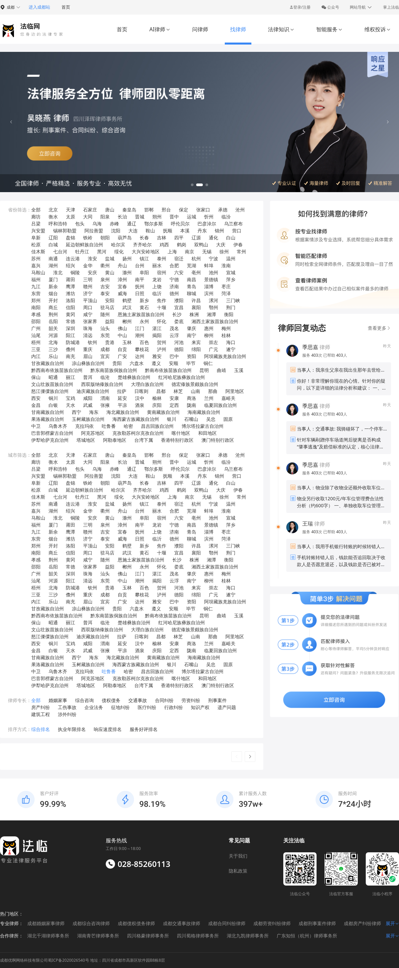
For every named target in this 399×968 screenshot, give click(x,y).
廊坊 (36, 216)
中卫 (36, 426)
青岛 (191, 286)
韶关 (53, 328)
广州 (36, 328)
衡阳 (228, 314)
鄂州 (213, 307)
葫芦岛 (125, 237)
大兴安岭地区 (146, 251)
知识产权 (200, 707)
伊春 (238, 244)
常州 (241, 251)
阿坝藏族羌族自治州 (225, 356)
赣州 (87, 286)
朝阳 (105, 237)
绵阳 (196, 349)
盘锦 (70, 237)
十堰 (161, 307)
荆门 (230, 307)
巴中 (174, 356)
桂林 (226, 335)
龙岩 (157, 279)
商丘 (53, 307)
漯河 (213, 300)
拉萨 (121, 391)
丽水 (157, 265)
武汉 (127, 307)
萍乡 (230, 279)
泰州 (161, 258)
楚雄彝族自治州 (134, 377)
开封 (53, 300)
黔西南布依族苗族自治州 (56, 370)
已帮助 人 (335, 355)
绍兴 (70, 265)
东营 (36, 293)
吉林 (161, 237)
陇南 (191, 405)
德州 (174, 293)
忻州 (208, 216)
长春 (144, 237)
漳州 (122, 279)
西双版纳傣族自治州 (102, 384)
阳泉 (105, 216)
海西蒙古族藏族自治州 (135, 419)
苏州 (36, 258)
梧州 (36, 342)
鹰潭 (70, 286)
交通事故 (137, 700)
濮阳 (179, 300)
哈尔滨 (118, 244)
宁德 (174, 279)
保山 (36, 377)
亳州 (196, 272)
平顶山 (90, 300)
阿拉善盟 (93, 230)
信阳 (70, 307)
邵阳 (36, 321)
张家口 (203, 209)
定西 (174, 405)
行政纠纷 (173, 707)
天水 (70, 405)
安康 (174, 398)
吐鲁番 (109, 426)
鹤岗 (181, 244)
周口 (87, 307)
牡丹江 (82, 251)
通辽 (131, 223)
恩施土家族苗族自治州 (141, 314)
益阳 (109, 321)
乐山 (53, 356)
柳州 (208, 335)
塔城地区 (85, 440)
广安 (122, 356)
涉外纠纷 (67, 714)
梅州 (226, 328)
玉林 (127, 342)
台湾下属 (143, 440)
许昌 (196, 300)
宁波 (213, 258)
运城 (191, 216)
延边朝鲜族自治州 (84, 244)
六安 (179, 272)
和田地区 (207, 433)
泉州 (105, 279)
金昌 (36, 405)
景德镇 (211, 279)
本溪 (185, 230)
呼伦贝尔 (180, 223)
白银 (53, 405)
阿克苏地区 (92, 433)
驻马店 (107, 307)
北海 (53, 342)
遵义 (156, 363)
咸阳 (87, 398)
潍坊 (70, 293)
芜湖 (191, 265)
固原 (228, 419)
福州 (36, 279)
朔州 (157, 216)
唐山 (109, 209)
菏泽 (226, 293)
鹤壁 (127, 300)
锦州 (219, 230)
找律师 (238, 29)
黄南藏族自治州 (163, 412)
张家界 (90, 321)
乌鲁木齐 (58, 426)
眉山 (87, 356)
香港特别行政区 (177, 440)
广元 (213, 349)
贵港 (109, 342)
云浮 (174, 335)
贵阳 (117, 363)
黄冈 (70, 314)
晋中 (174, 216)
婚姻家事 (58, 700)
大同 (87, 216)
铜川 (53, 398)
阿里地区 (234, 391)
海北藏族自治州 (122, 412)
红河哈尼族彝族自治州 (181, 377)
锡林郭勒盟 (64, 230)
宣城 (230, 272)
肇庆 (191, 328)
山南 (195, 391)
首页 (66, 7)
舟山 (122, 265)
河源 (53, 335)
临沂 (157, 293)
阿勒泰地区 (114, 440)
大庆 (220, 244)
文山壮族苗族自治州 (52, 384)
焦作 (161, 300)
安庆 (92, 272)
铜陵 (75, 272)
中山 (122, 335)
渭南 (105, 398)
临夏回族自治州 (220, 405)
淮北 (58, 272)
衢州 (105, 265)
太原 (70, 216)
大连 (133, 230)
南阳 (36, 307)
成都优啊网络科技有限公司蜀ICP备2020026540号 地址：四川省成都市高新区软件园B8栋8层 (82, 960)
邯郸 (149, 209)
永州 (144, 321)
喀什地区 (181, 433)
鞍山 (150, 230)
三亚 (36, 349)
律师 (316, 347)
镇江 (144, 258)
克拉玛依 (84, 426)
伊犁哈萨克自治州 (49, 440)
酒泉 (139, 405)
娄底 (179, 321)
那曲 (212, 391)
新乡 (144, 300)
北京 (53, 209)
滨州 (208, 293)
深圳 (70, 328)
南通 (53, 258)
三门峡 (233, 300)
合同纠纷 (164, 700)
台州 (139, 265)
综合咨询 (84, 700)
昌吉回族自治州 (157, 426)
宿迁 (179, 258)
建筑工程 (40, 714)
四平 (179, 237)
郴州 (127, 321)
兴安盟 (38, 230)
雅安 (157, 356)
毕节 (191, 363)
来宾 (196, 342)
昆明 (204, 370)
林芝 (178, 391)
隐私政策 (238, 871)
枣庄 (226, 286)
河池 (179, 342)
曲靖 (221, 370)
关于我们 (238, 856)
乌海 (97, 223)
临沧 (105, 377)
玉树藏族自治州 (88, 419)
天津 (70, 209)
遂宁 (230, 349)
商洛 (191, 398)
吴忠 (210, 419)
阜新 (36, 237)
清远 (87, 335)
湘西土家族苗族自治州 (215, 321)
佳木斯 (38, 251)
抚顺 (167, 230)
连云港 (73, 258)
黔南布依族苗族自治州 (168, 370)
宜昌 (179, 307)
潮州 (139, 335)
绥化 (119, 251)
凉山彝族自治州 (88, 363)
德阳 (179, 349)
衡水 (53, 216)
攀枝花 (142, 349)
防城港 (73, 342)
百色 (144, 342)
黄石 (144, 307)
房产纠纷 (40, 707)
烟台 (53, 293)
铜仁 (208, 363)
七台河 (60, 251)
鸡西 (164, 244)
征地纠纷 (120, 707)
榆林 (157, 398)
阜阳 (144, 272)
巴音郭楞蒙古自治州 (52, 433)
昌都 (161, 391)
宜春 (122, 286)
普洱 (87, 377)
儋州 (70, 349)
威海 (122, 293)
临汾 (226, 216)
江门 (139, 328)
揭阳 (157, 335)
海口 (230, 342)
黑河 (101, 251)
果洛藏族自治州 (47, 419)
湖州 (53, 265)
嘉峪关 (228, 398)
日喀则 (141, 391)
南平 (139, 279)
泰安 (105, 293)
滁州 (127, 272)
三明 (87, 279)
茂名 (174, 328)
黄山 (109, 272)
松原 (36, 244)
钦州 (92, 342)
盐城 (109, 258)
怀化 (161, 321)
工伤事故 (67, 707)
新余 (53, 286)
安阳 (109, 300)
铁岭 (87, 237)
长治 (122, 216)
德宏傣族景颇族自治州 (195, 384)
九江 (36, 286)
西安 (36, 398)
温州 (230, 258)
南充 (70, 356)
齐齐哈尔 (142, 244)
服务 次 (312, 355)
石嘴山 (191, 419)
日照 (139, 293)
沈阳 (115, 230)
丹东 (202, 230)
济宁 (87, 293)
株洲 (194, 314)
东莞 (105, 335)
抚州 (139, 286)
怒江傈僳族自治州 (49, 391)
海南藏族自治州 (204, 412)
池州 (213, 272)
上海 (172, 251)
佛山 (122, 328)
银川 (171, 419)
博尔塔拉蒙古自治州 (202, 426)
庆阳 (157, 405)
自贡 (122, 349)
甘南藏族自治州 (47, 412)
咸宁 (87, 314)
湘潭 (211, 314)
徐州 (224, 251)
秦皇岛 (129, 209)
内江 (36, 356)
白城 (53, 244)
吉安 (105, 286)
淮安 (92, 258)
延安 (122, 398)
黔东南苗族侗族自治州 (113, 370)
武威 (87, 405)
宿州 (161, 272)
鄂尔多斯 (153, 223)
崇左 (213, 342)
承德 (222, 209)
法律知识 (281, 29)
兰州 (208, 398)
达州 (139, 356)
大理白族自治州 (147, 384)
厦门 (53, 279)
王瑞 (307, 523)
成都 (105, 349)
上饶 (157, 286)
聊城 (191, 293)
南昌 (191, 279)
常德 (70, 321)
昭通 (53, 377)
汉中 (139, 398)
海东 (93, 412)
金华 (87, 265)
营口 (236, 230)
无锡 (206, 251)
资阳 (191, 356)
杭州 (196, 258)
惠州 (208, 328)
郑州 (36, 300)
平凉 (122, 405)
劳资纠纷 (191, 700)
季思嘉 (310, 347)
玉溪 (238, 370)
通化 (213, 237)
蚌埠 (208, 265)
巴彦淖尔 (207, 223)
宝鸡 (70, 398)
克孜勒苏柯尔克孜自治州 (138, 433)
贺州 (161, 342)
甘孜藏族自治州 (47, 363)
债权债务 (111, 700)
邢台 (166, 209)
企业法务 (93, 707)
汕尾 (36, 335)
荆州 (53, 314)
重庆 (87, 349)
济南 (174, 286)
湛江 (157, 328)
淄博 (208, 286)
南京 (189, 251)
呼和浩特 (58, 223)
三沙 (53, 349)
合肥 (174, 265)
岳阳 (53, 321)
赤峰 (114, 223)
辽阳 (53, 237)
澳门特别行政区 (217, 440)
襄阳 (196, 307)
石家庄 (90, 209)
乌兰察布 (233, 223)
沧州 (240, 209)
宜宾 (105, 356)
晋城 (139, 216)
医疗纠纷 (147, 707)
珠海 (87, 328)
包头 (79, 223)
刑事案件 (217, 700)
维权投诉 (377, 29)
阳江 (70, 335)
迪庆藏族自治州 (92, 391)
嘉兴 (36, 265)
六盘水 (137, 363)
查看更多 (379, 328)
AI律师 (159, 29)
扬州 (127, 258)
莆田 (70, 279)
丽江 (70, 377)
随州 (105, 314)
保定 (183, 209)
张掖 (105, 405)
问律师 (200, 29)
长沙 (177, 314)
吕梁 (36, 223)
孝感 (36, 314)
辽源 (196, 237)
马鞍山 (38, 272)
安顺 (173, 363)
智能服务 (329, 29)
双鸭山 (201, 244)
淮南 (226, 265)
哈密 (128, 426)
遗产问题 (226, 707)
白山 (230, 237)
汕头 (105, 328)
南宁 (191, 335)
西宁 (76, 412)
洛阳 (70, 300)
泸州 (161, 349)
